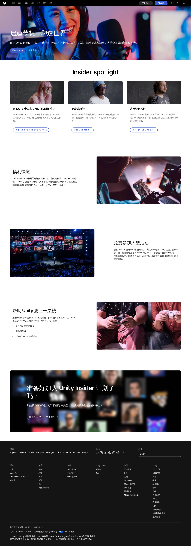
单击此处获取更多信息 (41, 539)
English (13, 452)
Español (67, 452)
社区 (32, 3)
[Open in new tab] (27, 477)
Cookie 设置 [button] (69, 531)
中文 (59, 452)
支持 (44, 3)
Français (40, 452)
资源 (26, 3)
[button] (146, 3)
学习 (38, 3)
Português (51, 452)
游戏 (13, 3)
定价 (51, 3)
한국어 (85, 452)
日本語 (31, 452)
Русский (76, 452)
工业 (19, 3)
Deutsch (22, 452)
